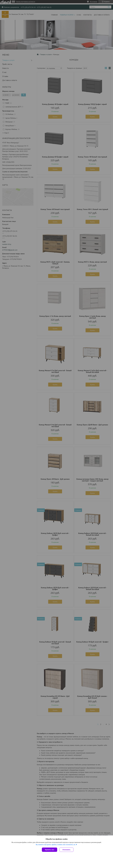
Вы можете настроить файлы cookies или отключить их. (56, 844)
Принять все (49, 850)
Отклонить (66, 850)
